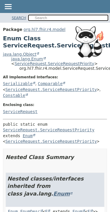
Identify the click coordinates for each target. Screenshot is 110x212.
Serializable (18, 83)
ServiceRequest (20, 111)
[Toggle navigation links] (8, 7)
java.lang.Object (19, 54)
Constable (14, 95)
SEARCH (19, 18)
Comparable (50, 83)
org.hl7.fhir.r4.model (44, 29)
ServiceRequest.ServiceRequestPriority (54, 63)
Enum (28, 135)
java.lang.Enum (27, 59)
